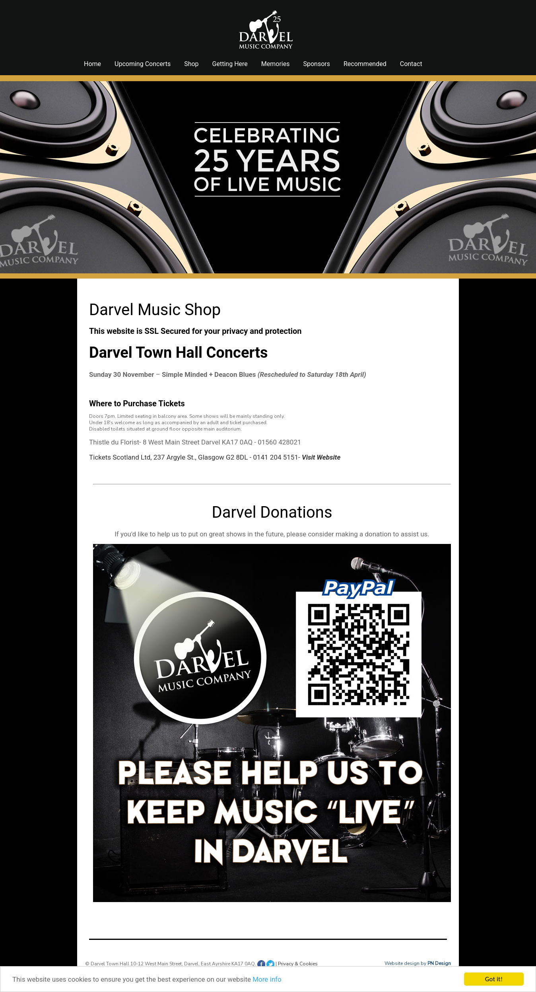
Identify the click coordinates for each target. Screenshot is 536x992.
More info (267, 979)
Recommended (365, 64)
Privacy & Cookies (298, 964)
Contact (411, 64)
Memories (275, 64)
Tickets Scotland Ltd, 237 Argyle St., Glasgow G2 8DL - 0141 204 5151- (214, 457)
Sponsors (316, 64)
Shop (191, 64)
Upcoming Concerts (143, 64)
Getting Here (230, 64)
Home (92, 64)
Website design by (418, 963)
